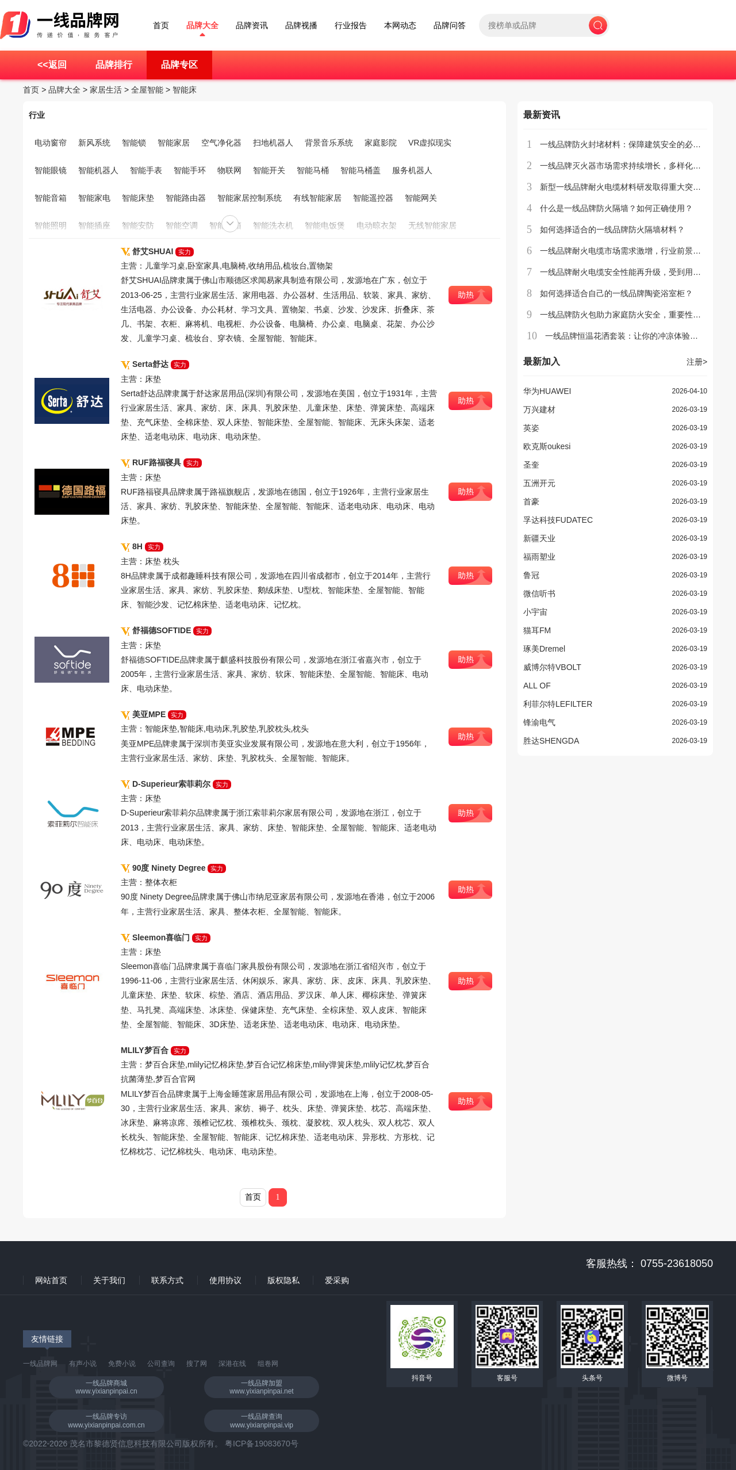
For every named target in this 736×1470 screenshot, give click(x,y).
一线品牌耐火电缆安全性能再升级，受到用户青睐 (628, 272)
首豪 (531, 501)
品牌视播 (301, 25)
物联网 (229, 170)
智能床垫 (138, 197)
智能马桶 (313, 170)
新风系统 (94, 142)
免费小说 (122, 1364)
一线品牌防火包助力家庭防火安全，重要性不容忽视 (632, 314)
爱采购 (337, 1280)
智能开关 (269, 170)
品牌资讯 (252, 25)
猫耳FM (537, 630)
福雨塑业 (539, 556)
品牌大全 (202, 25)
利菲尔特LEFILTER (557, 704)
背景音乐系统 (329, 142)
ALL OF (537, 685)
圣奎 (531, 464)
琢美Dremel (544, 648)
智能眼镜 (50, 170)
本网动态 (400, 25)
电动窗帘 (50, 142)
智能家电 (94, 197)
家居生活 (106, 89)
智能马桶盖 (360, 170)
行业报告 (351, 25)
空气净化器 (221, 142)
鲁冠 (531, 575)
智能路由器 (186, 197)
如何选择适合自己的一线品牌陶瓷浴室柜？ (616, 293)
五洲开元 (539, 483)
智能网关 (421, 197)
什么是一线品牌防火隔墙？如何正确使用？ (616, 208)
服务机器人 (412, 170)
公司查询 (161, 1364)
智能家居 (174, 142)
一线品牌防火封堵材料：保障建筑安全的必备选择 (628, 144)
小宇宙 (535, 612)
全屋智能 (147, 89)
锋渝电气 (539, 722)
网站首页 (51, 1280)
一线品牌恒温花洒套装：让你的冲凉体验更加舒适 (633, 335)
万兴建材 (539, 409)
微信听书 (539, 593)
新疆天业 (539, 538)
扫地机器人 (273, 142)
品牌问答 (450, 25)
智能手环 (190, 170)
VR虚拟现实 (429, 142)
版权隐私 (283, 1280)
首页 (161, 25)
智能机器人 (98, 170)
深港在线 (232, 1364)
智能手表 (146, 170)
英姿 (531, 427)
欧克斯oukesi (546, 446)
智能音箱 (50, 197)
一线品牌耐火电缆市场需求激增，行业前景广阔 (624, 250)
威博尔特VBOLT (552, 667)
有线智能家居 (317, 197)
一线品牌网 (40, 1364)
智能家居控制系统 (249, 197)
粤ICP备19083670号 (261, 1443)
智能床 (184, 89)
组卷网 (268, 1364)
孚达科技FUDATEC (558, 520)
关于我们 (109, 1280)
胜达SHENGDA (551, 740)
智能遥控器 (373, 197)
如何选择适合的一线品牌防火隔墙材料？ (612, 229)
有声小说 (83, 1364)
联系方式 (167, 1280)
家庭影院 (381, 142)
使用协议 (225, 1280)
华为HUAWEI (547, 391)
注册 (697, 361)
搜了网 (196, 1364)
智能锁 (134, 142)
